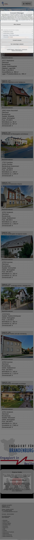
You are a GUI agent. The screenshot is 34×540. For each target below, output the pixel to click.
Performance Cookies (8, 33)
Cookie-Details (10, 49)
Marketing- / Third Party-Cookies (11, 35)
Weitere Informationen (17, 50)
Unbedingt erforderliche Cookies (11, 30)
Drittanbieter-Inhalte (8, 37)
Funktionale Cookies (8, 31)
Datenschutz (18, 49)
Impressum (24, 49)
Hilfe (17, 21)
